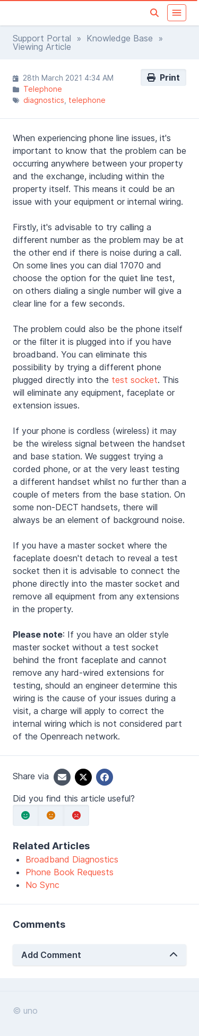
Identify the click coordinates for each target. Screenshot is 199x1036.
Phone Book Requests (69, 872)
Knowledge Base (119, 38)
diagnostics (43, 100)
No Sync (42, 885)
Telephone (42, 88)
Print (163, 77)
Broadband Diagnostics (71, 859)
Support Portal (42, 38)
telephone (87, 100)
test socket (134, 380)
